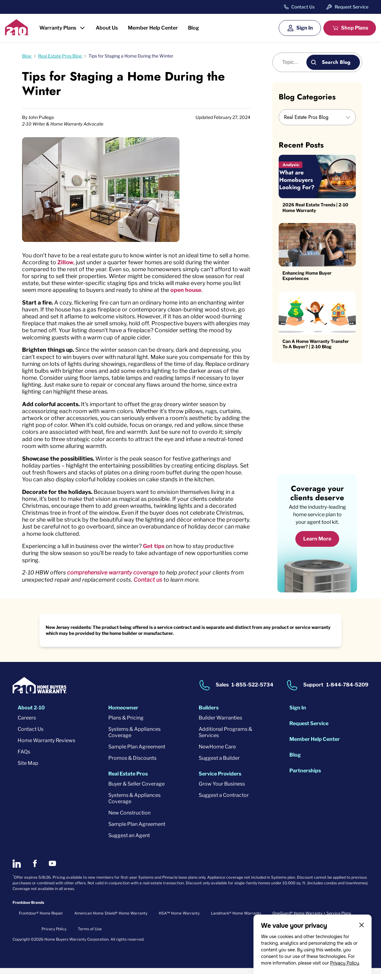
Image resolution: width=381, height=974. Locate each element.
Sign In (304, 28)
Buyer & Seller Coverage (136, 789)
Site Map (28, 769)
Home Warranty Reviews (46, 746)
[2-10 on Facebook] (35, 869)
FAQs (24, 757)
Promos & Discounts (132, 764)
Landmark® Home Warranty (236, 918)
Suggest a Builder (219, 764)
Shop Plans (354, 28)
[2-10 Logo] (17, 33)
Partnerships (305, 776)
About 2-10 (31, 713)
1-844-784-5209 (347, 690)
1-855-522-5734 (252, 690)
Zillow (83, 262)
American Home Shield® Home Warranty (110, 918)
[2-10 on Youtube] (52, 869)
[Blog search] (293, 62)
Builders (209, 713)
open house (197, 290)
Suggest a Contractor (224, 801)
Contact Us (303, 6)
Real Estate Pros (128, 779)
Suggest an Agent (129, 841)
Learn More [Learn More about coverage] (317, 545)
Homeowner (123, 713)
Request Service (351, 6)
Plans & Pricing (126, 723)
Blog (193, 28)
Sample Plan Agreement (136, 752)
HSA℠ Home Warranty (179, 918)
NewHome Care (217, 752)
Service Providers (220, 779)
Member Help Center (153, 28)
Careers (27, 723)
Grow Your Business (222, 789)
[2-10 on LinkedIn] (17, 869)
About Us (107, 28)
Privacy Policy (344, 963)
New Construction (129, 818)
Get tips (156, 551)
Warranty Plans (57, 28)
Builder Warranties (220, 723)
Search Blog (336, 62)
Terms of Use (90, 934)
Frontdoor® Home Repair (41, 918)
